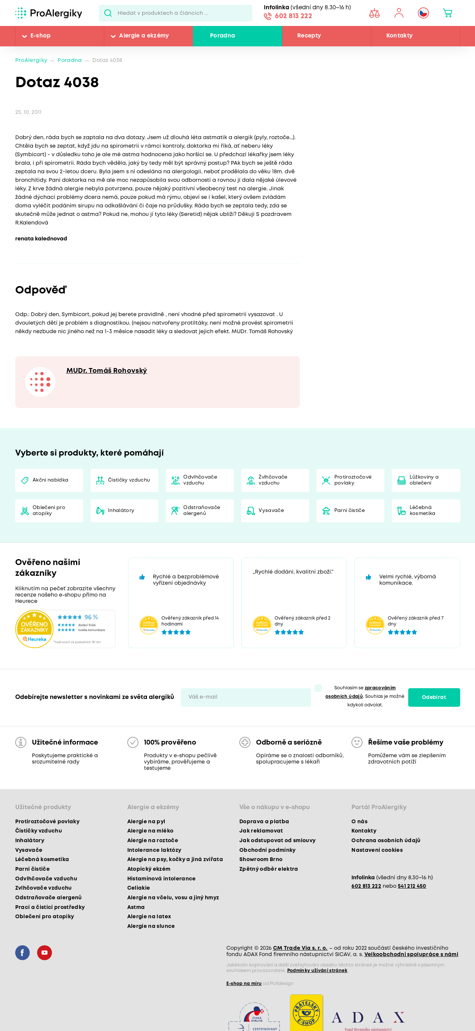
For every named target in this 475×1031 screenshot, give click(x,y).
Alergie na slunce (151, 926)
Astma (136, 907)
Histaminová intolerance (161, 879)
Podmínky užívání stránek (317, 971)
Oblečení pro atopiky (49, 511)
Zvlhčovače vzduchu (273, 480)
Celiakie (138, 888)
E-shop (40, 36)
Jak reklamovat (261, 831)
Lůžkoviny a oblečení (424, 480)
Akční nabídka (50, 480)
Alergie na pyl (146, 822)
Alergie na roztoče (152, 840)
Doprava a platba (264, 822)
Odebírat (434, 697)
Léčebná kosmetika (423, 511)
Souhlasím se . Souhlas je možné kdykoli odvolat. (364, 696)
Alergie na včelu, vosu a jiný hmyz (173, 898)
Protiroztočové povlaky (353, 480)
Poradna (222, 36)
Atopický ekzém (149, 869)
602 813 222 (293, 16)
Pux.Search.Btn (108, 13)
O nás (359, 822)
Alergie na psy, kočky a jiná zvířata (175, 859)
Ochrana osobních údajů (385, 840)
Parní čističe (349, 511)
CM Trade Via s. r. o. (300, 948)
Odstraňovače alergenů (201, 511)
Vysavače (271, 511)
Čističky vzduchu (129, 480)
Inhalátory (121, 511)
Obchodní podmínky (267, 850)
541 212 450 (412, 886)
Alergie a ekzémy (144, 36)
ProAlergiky (31, 60)
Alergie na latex (149, 917)
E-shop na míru (244, 984)
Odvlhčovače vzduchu (200, 480)
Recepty (309, 36)
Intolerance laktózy (154, 850)
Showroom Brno (260, 859)
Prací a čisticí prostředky (50, 907)
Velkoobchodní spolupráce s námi (411, 954)
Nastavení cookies (377, 850)
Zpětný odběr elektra (268, 869)
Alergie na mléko (150, 831)
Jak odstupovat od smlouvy (277, 840)
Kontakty (399, 36)
